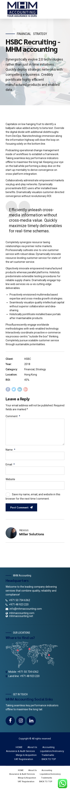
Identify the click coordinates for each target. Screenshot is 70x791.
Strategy (40, 34)
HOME (19, 750)
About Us (32, 750)
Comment (13, 416)
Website (10, 481)
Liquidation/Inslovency (52, 753)
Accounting (48, 750)
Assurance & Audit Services (20, 753)
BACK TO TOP (49, 762)
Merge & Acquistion (26, 757)
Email (10, 465)
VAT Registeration (23, 762)
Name (10, 451)
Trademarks (48, 757)
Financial (24, 34)
